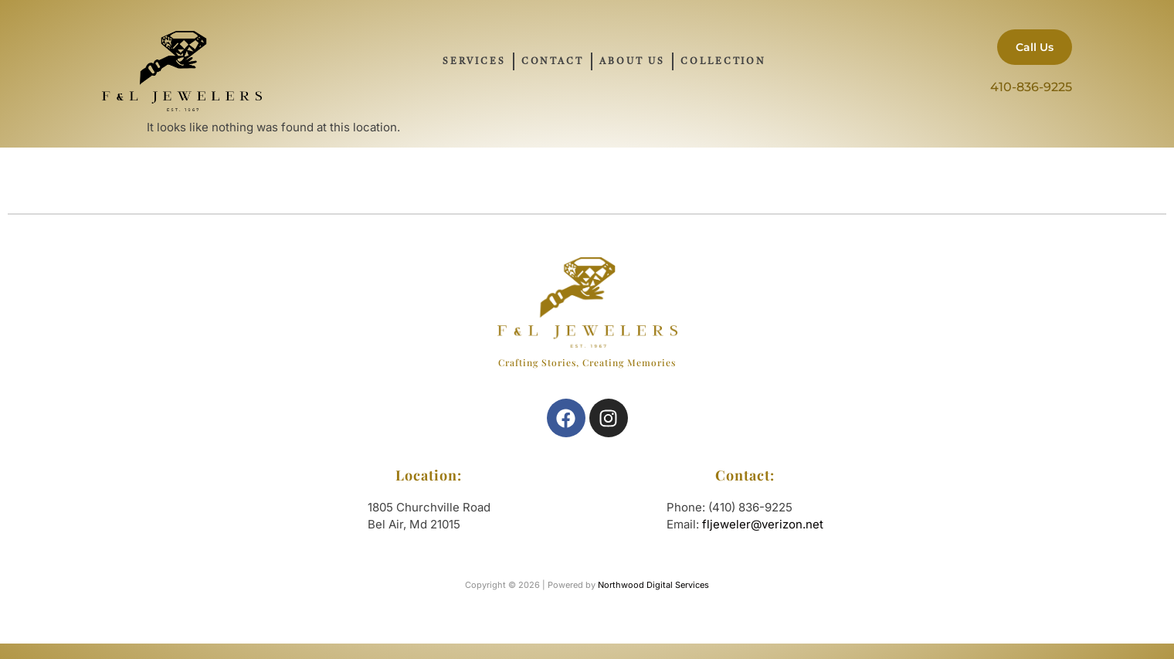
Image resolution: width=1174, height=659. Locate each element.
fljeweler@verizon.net (762, 524)
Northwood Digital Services (653, 584)
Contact (552, 61)
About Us (632, 61)
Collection (723, 61)
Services (474, 61)
